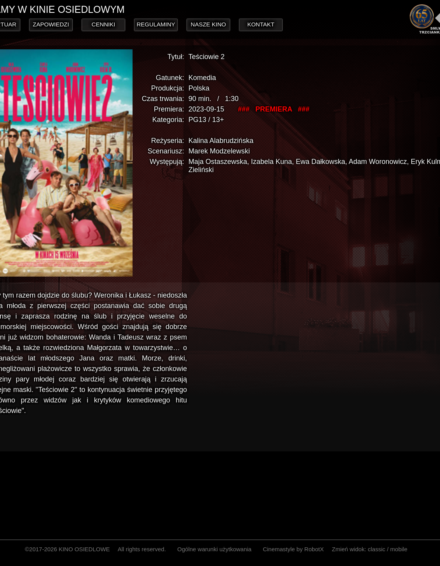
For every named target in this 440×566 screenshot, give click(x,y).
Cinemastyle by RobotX (293, 549)
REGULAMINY (155, 24)
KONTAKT (260, 24)
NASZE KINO (208, 24)
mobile (398, 549)
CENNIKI (103, 24)
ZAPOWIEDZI (51, 24)
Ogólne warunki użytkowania (214, 549)
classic (376, 549)
